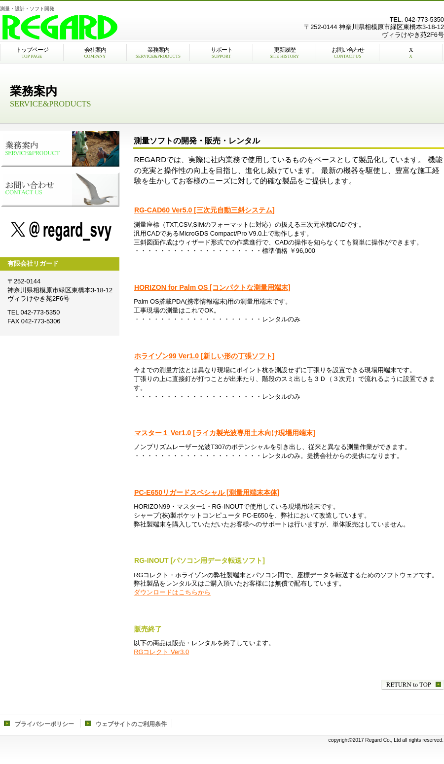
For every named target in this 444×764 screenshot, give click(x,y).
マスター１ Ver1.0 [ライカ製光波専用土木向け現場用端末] (224, 433)
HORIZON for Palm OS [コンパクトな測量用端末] (212, 287)
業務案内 (59, 149)
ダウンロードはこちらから (172, 592)
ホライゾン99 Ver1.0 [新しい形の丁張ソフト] (204, 356)
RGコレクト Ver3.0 (161, 652)
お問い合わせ (59, 189)
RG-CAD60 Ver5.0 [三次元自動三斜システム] (204, 210)
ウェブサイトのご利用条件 (131, 724)
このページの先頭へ (412, 685)
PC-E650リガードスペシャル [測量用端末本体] (206, 492)
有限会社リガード (123, 27)
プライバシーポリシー (44, 724)
